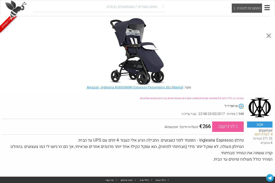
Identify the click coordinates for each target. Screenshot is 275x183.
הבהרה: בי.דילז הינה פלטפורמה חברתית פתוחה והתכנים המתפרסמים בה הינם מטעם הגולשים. (191, 98)
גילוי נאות (161, 180)
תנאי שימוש (127, 180)
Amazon (135, 87)
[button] (267, 7)
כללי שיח (144, 180)
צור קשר (109, 180)
